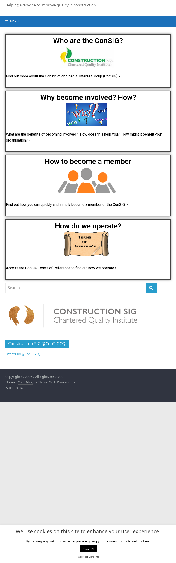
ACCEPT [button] (89, 549)
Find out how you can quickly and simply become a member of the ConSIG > (67, 204)
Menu (12, 21)
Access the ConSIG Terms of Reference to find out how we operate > (61, 268)
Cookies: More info (88, 556)
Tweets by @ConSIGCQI (23, 354)
